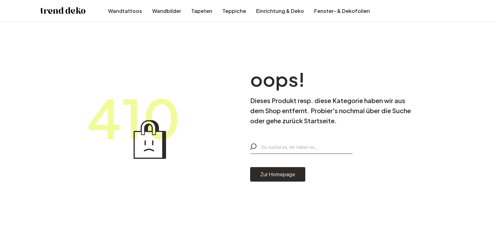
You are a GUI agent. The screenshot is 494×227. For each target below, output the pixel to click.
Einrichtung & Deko (280, 11)
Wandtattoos (125, 11)
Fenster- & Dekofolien (342, 11)
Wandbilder (166, 11)
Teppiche (234, 11)
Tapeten (201, 11)
